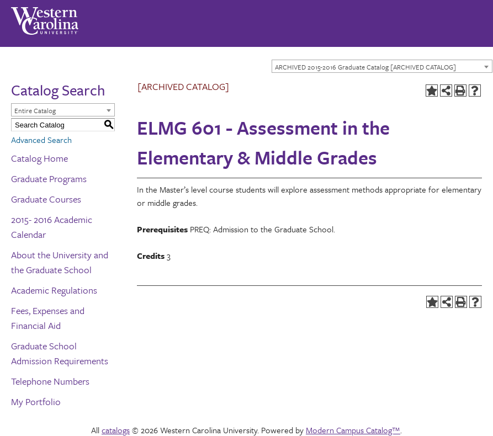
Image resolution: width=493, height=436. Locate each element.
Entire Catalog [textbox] (35, 110)
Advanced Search (41, 140)
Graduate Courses (46, 199)
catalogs (116, 430)
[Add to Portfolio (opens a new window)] (432, 90)
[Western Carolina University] (44, 17)
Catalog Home (39, 158)
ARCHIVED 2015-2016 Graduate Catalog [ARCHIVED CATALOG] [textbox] (365, 67)
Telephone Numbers (50, 381)
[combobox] (382, 66)
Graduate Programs (49, 178)
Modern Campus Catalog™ (353, 430)
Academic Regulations (54, 290)
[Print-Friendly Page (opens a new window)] (460, 90)
